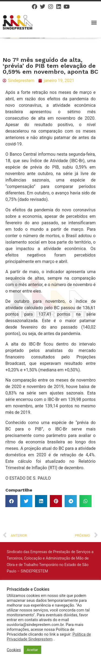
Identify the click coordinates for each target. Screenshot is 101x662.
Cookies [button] (14, 649)
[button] (93, 22)
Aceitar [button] (32, 650)
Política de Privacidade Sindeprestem (49, 637)
